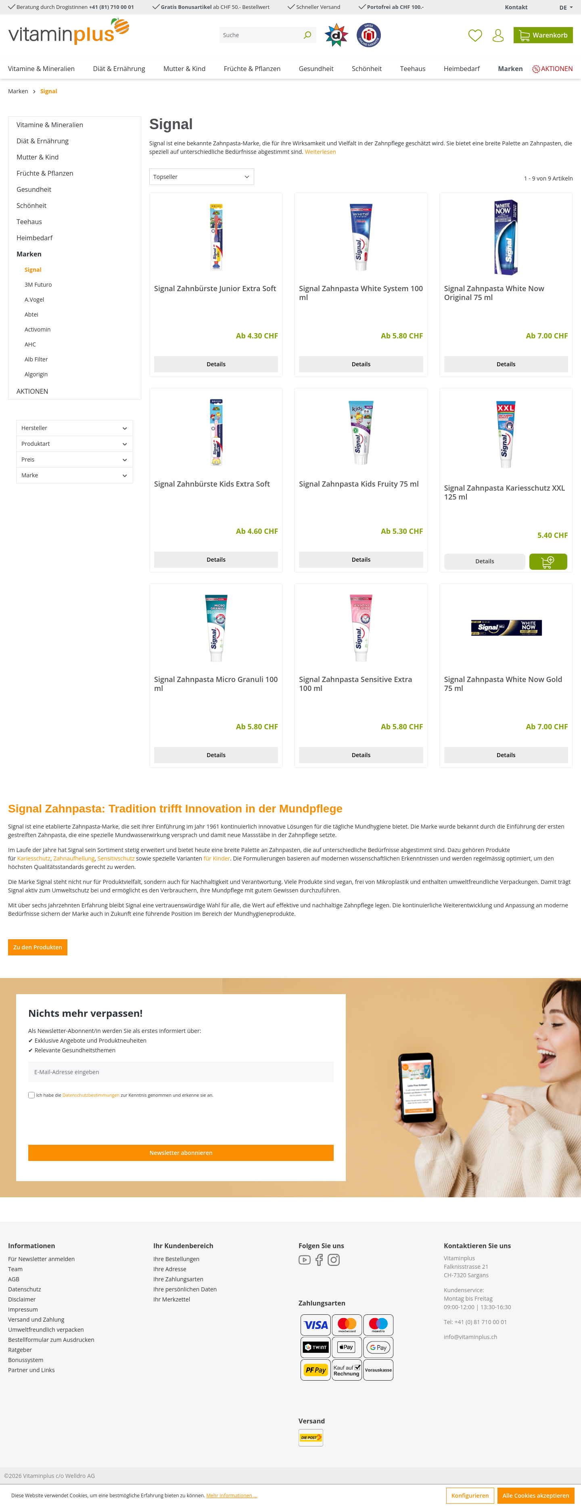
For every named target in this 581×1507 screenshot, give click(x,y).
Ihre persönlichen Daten (185, 1289)
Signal (33, 269)
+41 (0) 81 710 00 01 (480, 1322)
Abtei (31, 314)
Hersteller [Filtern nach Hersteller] (74, 428)
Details (216, 364)
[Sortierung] (201, 176)
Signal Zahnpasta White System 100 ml (361, 293)
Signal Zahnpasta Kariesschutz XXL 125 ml (504, 492)
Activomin (38, 329)
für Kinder (217, 858)
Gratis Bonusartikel (186, 6)
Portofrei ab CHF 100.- (395, 6)
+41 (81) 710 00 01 (111, 6)
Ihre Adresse (169, 1269)
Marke (74, 475)
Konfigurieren (470, 1495)
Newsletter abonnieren (180, 1152)
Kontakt (516, 7)
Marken (29, 254)
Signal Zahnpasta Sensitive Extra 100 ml (355, 684)
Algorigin (36, 374)
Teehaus (29, 221)
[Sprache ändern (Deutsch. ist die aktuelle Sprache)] (560, 7)
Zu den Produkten (37, 947)
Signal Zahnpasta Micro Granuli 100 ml (216, 684)
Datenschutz (24, 1289)
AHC (30, 344)
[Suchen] (307, 35)
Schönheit (31, 205)
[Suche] (258, 35)
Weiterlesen (320, 151)
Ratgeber (20, 1350)
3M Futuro (38, 284)
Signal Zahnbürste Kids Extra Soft (212, 484)
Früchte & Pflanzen (45, 173)
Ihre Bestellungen (176, 1259)
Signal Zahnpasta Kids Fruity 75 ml (359, 484)
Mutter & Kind (38, 157)
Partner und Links (31, 1370)
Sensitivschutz (116, 858)
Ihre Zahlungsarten (178, 1279)
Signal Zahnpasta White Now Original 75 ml (494, 293)
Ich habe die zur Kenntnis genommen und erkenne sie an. (125, 1095)
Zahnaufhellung (73, 858)
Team (15, 1269)
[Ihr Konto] (498, 35)
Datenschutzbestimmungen (91, 1095)
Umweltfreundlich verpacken (46, 1329)
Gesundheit (34, 189)
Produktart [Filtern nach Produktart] (74, 443)
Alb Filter (36, 359)
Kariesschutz (33, 858)
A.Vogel (34, 299)
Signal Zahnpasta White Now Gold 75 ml (503, 684)
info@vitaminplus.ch (470, 1337)
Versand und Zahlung (36, 1319)
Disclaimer (22, 1299)
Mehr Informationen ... (231, 1495)
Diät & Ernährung (43, 140)
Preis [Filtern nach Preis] (74, 459)
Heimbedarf (34, 237)
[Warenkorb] (543, 35)
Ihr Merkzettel (171, 1299)
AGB (13, 1279)
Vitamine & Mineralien (50, 124)
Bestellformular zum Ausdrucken (51, 1339)
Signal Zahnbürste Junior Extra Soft (215, 288)
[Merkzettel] (475, 35)
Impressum (23, 1309)
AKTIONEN (32, 391)
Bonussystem (25, 1360)
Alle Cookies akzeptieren (536, 1495)
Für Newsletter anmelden (41, 1259)
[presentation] (89, 1121)
